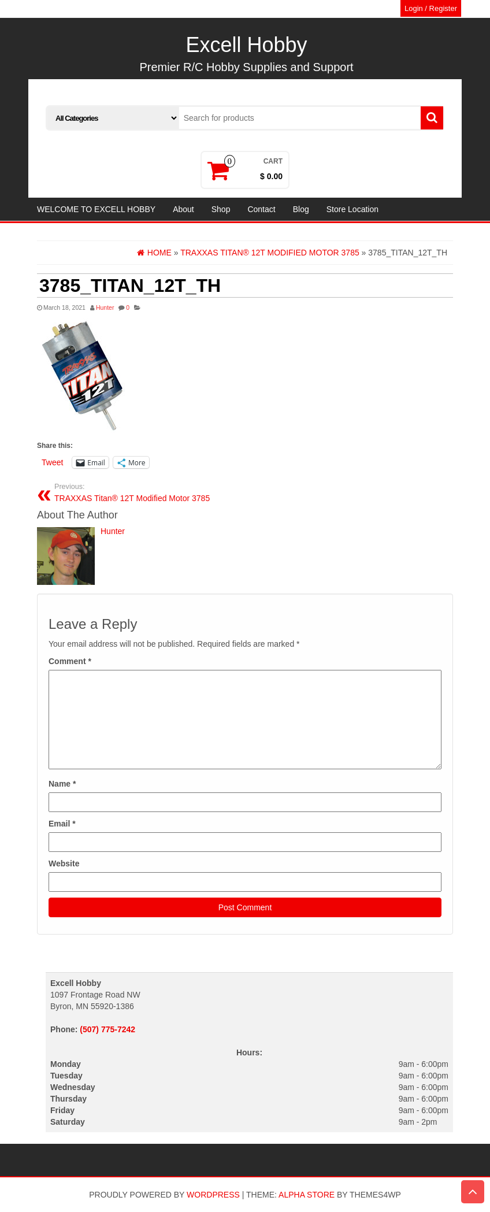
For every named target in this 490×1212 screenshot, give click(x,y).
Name (62, 783)
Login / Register (430, 8)
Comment (70, 661)
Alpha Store (307, 1194)
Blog (301, 209)
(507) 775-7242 (107, 1029)
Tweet (52, 462)
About (183, 209)
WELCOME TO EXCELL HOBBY (96, 209)
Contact (261, 209)
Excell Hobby (246, 45)
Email (62, 823)
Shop (221, 209)
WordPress (213, 1194)
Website (64, 863)
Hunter (105, 307)
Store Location (352, 209)
